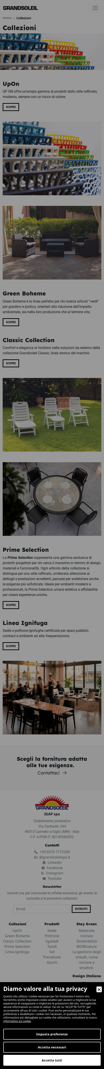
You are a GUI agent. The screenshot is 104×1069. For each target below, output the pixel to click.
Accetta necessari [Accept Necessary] (52, 1047)
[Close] (99, 989)
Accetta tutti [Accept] (52, 1060)
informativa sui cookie (17, 1021)
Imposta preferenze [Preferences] (52, 1034)
